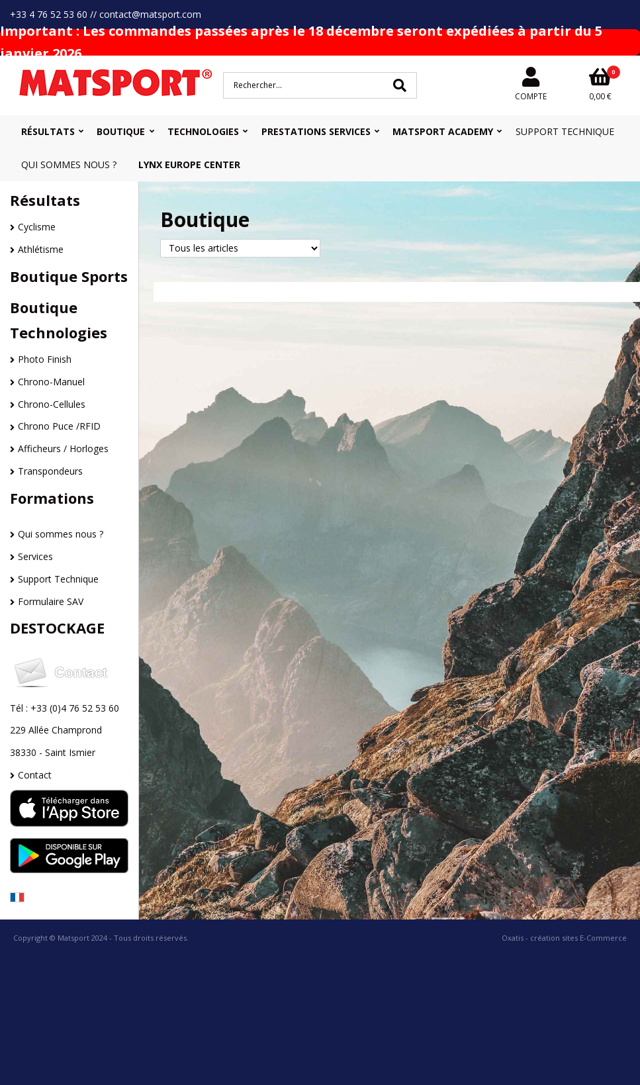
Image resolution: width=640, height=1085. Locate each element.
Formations (52, 498)
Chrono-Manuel (51, 381)
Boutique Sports (69, 276)
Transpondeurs (50, 471)
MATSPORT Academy (442, 131)
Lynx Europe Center (189, 164)
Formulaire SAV (50, 601)
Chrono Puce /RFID (59, 426)
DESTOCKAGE (57, 627)
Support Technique (565, 131)
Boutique (121, 131)
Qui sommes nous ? (68, 164)
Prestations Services (316, 131)
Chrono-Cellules (51, 404)
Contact (35, 775)
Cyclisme (37, 226)
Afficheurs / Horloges (63, 448)
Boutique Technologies (58, 319)
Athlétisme (41, 249)
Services (35, 556)
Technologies (203, 131)
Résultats (48, 131)
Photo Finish (44, 359)
